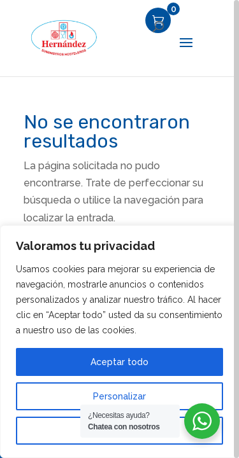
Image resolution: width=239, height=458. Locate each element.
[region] (119, 229)
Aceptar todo (119, 362)
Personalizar (119, 396)
